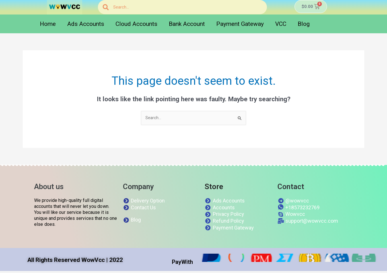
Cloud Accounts (136, 23)
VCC (280, 23)
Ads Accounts (85, 23)
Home (48, 23)
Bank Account (187, 23)
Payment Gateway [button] (240, 23)
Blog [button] (304, 23)
